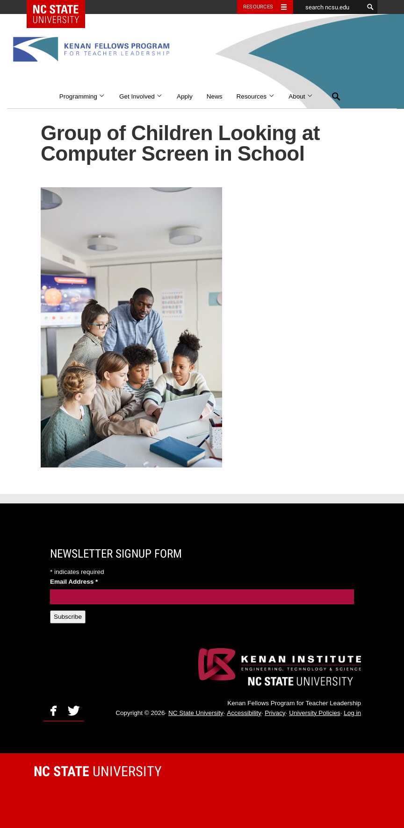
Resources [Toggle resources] (258, 7)
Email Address (74, 581)
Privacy (275, 712)
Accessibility (244, 712)
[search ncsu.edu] (328, 7)
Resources (256, 96)
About (301, 96)
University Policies (314, 712)
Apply (185, 96)
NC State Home (62, 7)
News (215, 96)
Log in (352, 712)
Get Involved (141, 96)
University (98, 771)
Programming (82, 96)
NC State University (196, 712)
